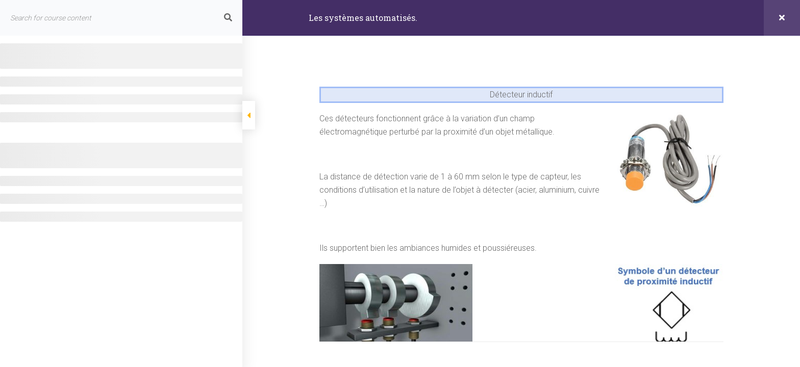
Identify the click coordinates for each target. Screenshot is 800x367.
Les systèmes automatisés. (363, 17)
